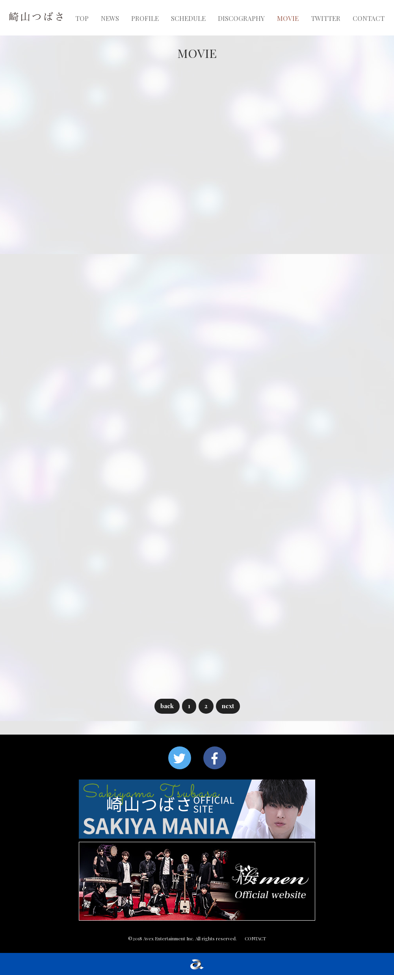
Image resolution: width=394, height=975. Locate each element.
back (167, 705)
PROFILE (145, 18)
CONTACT (369, 18)
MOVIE (288, 18)
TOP (82, 18)
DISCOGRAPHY (241, 18)
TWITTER (325, 18)
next (228, 705)
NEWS (110, 18)
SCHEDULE (188, 18)
